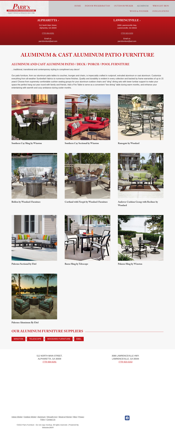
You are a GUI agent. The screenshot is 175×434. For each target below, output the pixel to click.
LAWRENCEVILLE (126, 20)
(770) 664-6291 (48, 33)
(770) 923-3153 (127, 33)
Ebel (79, 339)
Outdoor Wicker (123, 6)
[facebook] (127, 418)
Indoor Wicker (17, 417)
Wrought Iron (161, 6)
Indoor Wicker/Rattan (97, 6)
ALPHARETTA (47, 20)
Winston (18, 339)
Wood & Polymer (139, 11)
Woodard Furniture (58, 339)
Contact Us (51, 420)
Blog (75, 417)
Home (77, 6)
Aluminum (143, 6)
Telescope (35, 339)
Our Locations (160, 11)
